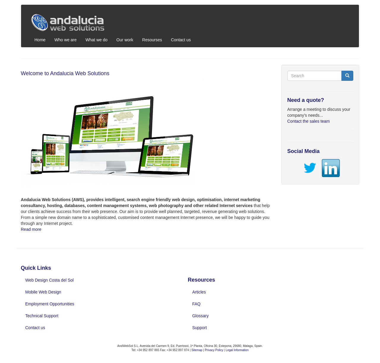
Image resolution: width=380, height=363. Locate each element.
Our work (124, 39)
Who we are (65, 39)
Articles (199, 292)
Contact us (181, 39)
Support (199, 327)
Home (39, 39)
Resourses (152, 39)
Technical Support (41, 315)
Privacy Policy (214, 350)
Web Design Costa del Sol (49, 280)
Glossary (200, 315)
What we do (96, 39)
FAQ (196, 304)
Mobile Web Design (43, 292)
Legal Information (237, 350)
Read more (31, 229)
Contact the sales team (308, 121)
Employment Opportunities (49, 304)
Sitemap (196, 350)
